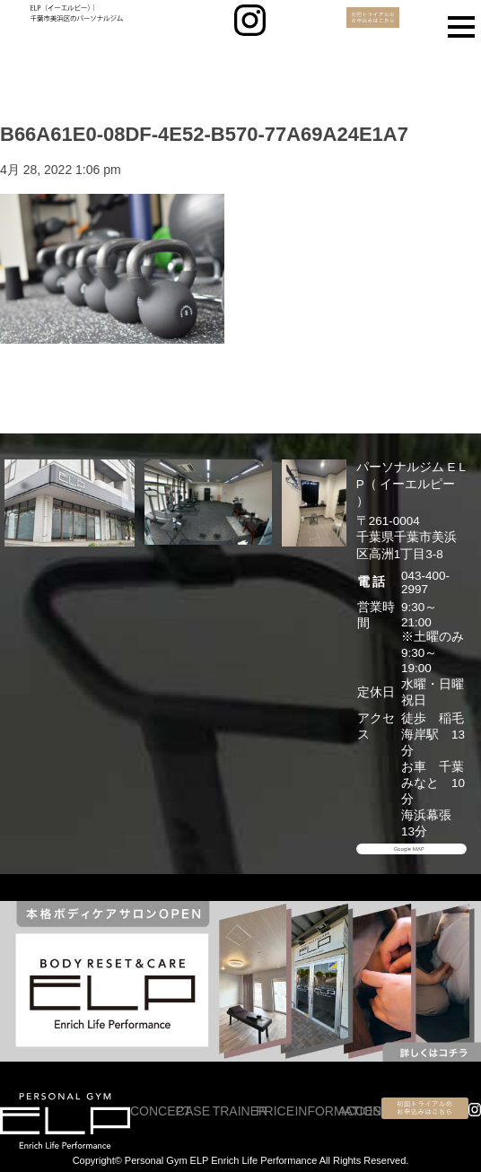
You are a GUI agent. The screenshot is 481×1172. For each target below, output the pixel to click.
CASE (193, 1111)
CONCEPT (160, 1111)
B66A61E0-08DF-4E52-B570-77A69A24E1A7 (204, 134)
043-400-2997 (425, 582)
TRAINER (240, 1111)
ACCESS (364, 1111)
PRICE (275, 1111)
